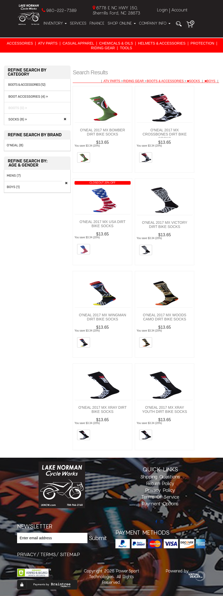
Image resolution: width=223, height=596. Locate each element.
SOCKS (194, 81)
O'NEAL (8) (15, 145)
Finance (97, 23)
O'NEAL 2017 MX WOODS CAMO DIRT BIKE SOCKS (164, 317)
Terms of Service (160, 497)
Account (179, 9)
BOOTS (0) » (17, 108)
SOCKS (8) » (17, 119)
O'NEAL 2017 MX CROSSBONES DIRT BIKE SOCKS (165, 134)
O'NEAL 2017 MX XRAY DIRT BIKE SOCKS (102, 409)
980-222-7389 (61, 10)
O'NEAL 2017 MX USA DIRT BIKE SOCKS (102, 224)
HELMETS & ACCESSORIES (161, 43)
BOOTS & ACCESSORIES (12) (26, 85)
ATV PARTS (47, 43)
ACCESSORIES (20, 43)
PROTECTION (202, 43)
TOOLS (126, 48)
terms (48, 554)
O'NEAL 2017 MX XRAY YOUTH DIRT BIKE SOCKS (164, 409)
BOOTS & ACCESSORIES (165, 81)
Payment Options (160, 503)
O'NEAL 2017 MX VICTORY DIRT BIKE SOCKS (164, 224)
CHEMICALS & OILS (116, 43)
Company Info (154, 23)
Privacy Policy (160, 490)
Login (162, 9)
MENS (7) (14, 175)
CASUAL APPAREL (78, 43)
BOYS (210, 81)
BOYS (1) (13, 187)
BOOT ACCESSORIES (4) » (27, 96)
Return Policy (160, 483)
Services (78, 23)
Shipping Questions (160, 476)
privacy (26, 554)
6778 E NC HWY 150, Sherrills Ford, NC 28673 (116, 10)
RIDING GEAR (103, 48)
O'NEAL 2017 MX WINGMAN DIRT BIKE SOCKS (102, 317)
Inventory (55, 23)
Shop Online (122, 23)
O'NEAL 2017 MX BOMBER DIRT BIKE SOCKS (102, 132)
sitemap (70, 554)
